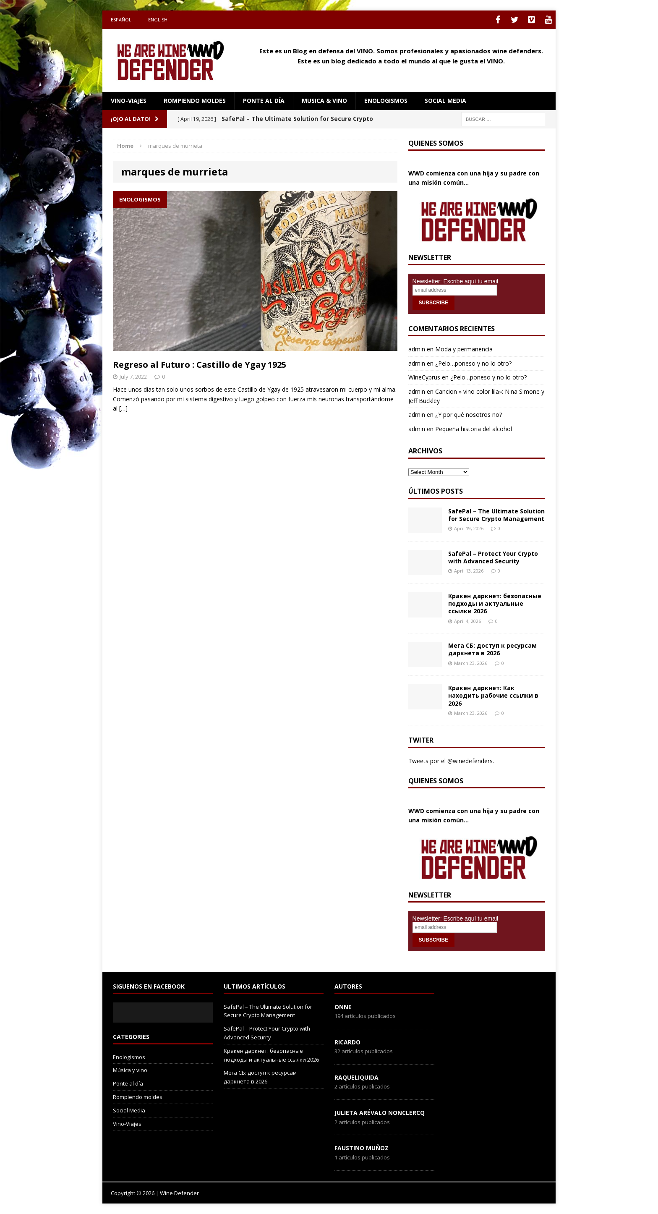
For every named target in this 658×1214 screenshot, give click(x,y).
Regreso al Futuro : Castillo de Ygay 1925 (199, 364)
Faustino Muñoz (361, 1148)
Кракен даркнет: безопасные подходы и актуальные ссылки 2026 (494, 603)
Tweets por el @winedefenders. (451, 761)
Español (121, 19)
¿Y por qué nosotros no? (468, 415)
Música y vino (130, 1070)
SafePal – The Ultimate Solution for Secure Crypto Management (496, 515)
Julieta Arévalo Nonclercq (379, 1113)
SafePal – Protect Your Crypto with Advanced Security (493, 557)
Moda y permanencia (464, 349)
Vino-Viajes (128, 101)
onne (343, 1007)
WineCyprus (424, 377)
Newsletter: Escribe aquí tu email (456, 281)
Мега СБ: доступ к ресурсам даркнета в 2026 (492, 649)
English (157, 19)
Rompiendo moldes (195, 101)
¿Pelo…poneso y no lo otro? (473, 363)
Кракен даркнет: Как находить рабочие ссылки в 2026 (493, 695)
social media (445, 101)
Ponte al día (264, 101)
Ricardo (347, 1042)
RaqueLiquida (356, 1077)
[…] (123, 408)
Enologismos (385, 101)
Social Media (129, 1110)
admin (416, 349)
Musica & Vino (324, 101)
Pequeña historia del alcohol (473, 429)
